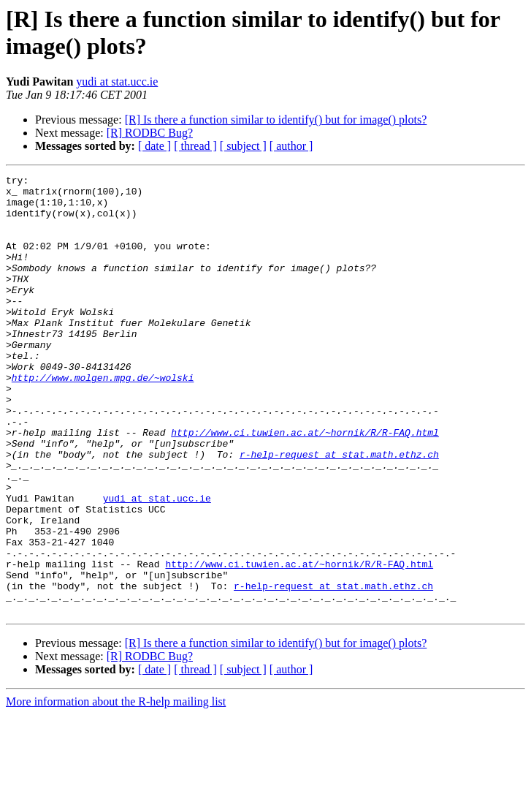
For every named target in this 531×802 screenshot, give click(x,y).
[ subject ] (243, 146)
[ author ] (291, 146)
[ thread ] (195, 146)
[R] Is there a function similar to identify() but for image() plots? (276, 119)
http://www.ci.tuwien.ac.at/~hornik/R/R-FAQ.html (305, 484)
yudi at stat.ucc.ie (117, 81)
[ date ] (154, 146)
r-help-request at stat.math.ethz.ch (339, 511)
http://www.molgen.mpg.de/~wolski (103, 418)
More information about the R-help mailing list (116, 789)
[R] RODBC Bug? (150, 132)
